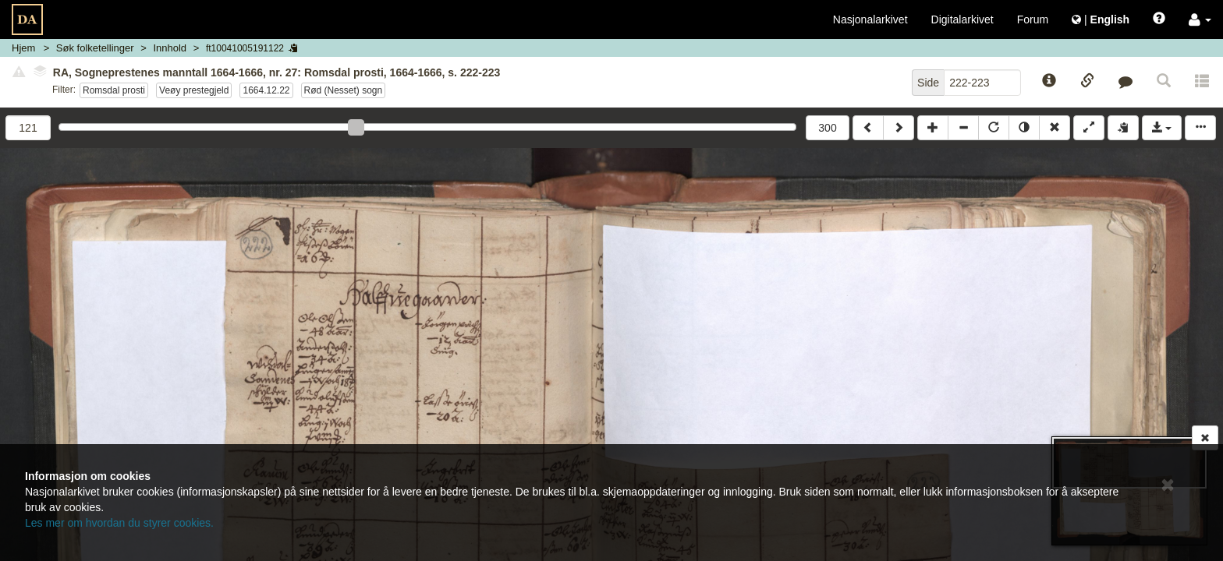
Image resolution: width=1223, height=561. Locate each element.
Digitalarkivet (962, 19)
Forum (1032, 19)
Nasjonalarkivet (870, 19)
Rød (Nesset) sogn (343, 90)
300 (827, 128)
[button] (1200, 19)
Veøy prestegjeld (194, 90)
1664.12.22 (266, 90)
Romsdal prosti (114, 90)
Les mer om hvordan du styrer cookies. (119, 523)
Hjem (23, 48)
